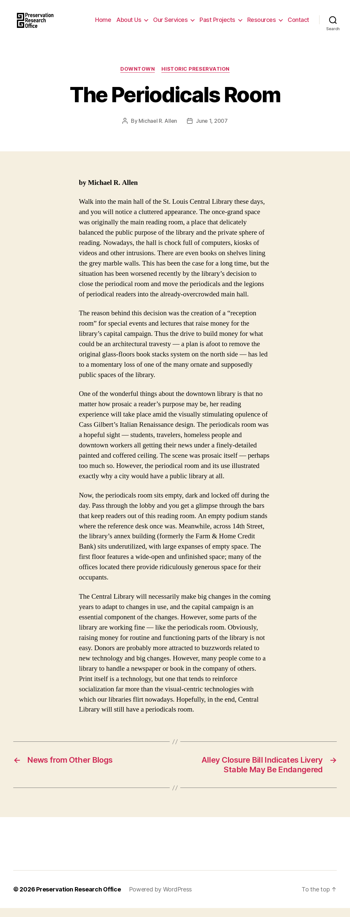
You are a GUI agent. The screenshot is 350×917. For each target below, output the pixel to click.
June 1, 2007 (212, 129)
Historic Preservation (195, 78)
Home (103, 24)
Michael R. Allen (158, 129)
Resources (261, 24)
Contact (298, 24)
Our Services (170, 24)
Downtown (137, 78)
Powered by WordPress (160, 898)
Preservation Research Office (78, 898)
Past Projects (217, 24)
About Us (128, 24)
